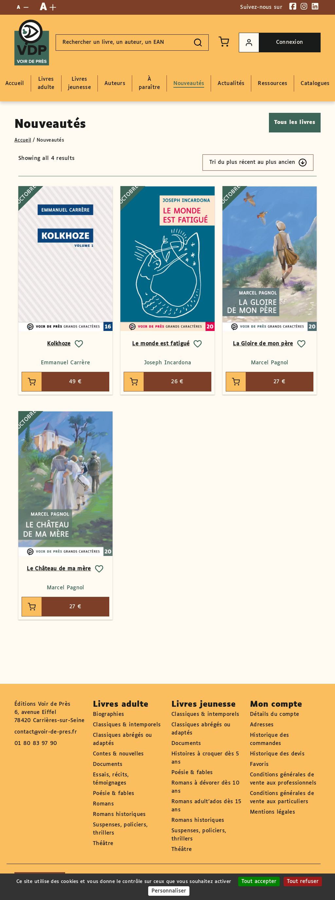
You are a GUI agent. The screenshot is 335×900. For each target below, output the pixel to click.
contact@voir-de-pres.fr (45, 732)
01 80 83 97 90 (35, 743)
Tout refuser (303, 881)
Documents (108, 764)
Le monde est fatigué (160, 344)
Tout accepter (258, 881)
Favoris (259, 764)
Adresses (261, 725)
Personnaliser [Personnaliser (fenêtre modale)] (168, 891)
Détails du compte (274, 714)
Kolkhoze (58, 344)
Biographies (108, 714)
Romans (103, 804)
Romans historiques (119, 814)
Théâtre (103, 843)
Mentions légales (272, 812)
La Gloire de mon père (263, 344)
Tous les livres (295, 122)
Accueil (22, 140)
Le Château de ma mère (59, 569)
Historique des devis (277, 754)
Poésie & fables (113, 793)
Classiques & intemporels (127, 725)
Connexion (271, 42)
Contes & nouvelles (118, 754)
